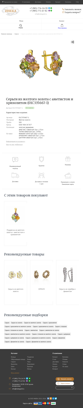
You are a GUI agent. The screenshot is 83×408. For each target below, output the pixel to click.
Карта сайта (27, 403)
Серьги (7, 323)
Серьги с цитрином (64, 334)
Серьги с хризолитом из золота (43, 326)
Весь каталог (15, 373)
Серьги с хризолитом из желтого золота (18, 326)
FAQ (77, 2)
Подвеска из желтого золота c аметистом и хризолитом (15, 232)
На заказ (65, 366)
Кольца (13, 357)
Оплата (48, 2)
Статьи (64, 364)
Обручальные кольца (18, 359)
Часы (28, 362)
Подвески (30, 357)
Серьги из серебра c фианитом (67, 290)
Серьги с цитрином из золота (14, 338)
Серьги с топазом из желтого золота (44, 334)
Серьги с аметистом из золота (49, 330)
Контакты (68, 2)
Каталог (55, 357)
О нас (54, 359)
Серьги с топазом (61, 326)
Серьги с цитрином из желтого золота (38, 338)
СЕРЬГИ (41, 289)
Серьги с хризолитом (50, 323)
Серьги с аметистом (31, 330)
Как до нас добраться (14, 144)
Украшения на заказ (9, 2)
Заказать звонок (71, 9)
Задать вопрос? (71, 12)
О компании (26, 2)
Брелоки (30, 366)
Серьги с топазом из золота (14, 330)
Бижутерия (30, 364)
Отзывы (64, 359)
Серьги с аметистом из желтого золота (17, 334)
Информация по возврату (15, 141)
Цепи (12, 366)
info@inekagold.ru (41, 14)
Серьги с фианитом (58, 338)
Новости (65, 362)
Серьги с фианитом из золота (14, 342)
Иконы (29, 369)
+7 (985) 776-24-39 (39, 8)
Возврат (55, 369)
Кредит (57, 2)
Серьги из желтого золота (15, 290)
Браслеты (14, 364)
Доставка (38, 2)
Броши (13, 369)
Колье (29, 359)
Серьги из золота (16, 323)
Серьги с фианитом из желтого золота (38, 342)
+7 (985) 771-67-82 (38, 11)
